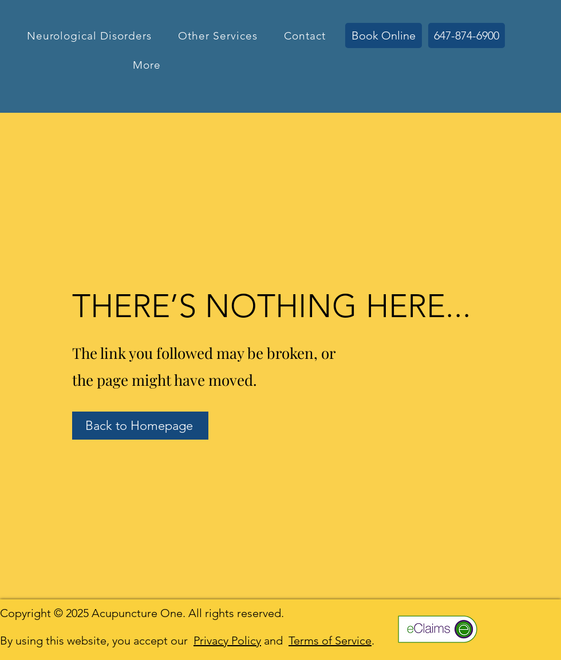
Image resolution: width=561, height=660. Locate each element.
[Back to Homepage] (140, 426)
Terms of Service (330, 640)
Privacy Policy (227, 640)
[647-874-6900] (466, 35)
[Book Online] (383, 35)
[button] (88, 35)
